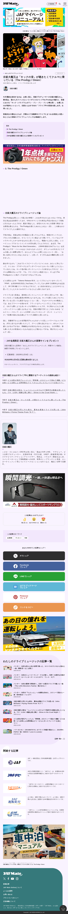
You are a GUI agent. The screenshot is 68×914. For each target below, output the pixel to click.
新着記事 (6, 884)
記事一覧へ (58, 739)
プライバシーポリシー (10, 898)
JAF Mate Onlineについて (12, 887)
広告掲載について (9, 901)
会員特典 (9, 538)
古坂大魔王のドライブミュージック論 (19, 132)
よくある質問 (7, 891)
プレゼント (18, 538)
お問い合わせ (7, 894)
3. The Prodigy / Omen (15, 129)
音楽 (26, 538)
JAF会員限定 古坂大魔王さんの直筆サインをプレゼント (25, 136)
